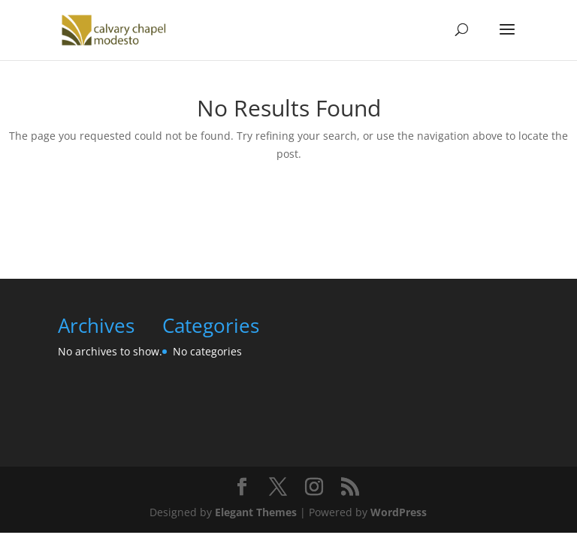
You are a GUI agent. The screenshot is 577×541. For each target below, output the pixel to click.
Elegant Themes (256, 512)
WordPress (398, 512)
